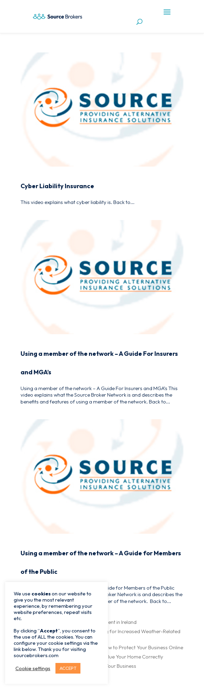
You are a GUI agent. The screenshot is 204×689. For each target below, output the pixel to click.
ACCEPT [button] (68, 668)
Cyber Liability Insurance (57, 186)
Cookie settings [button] (32, 668)
